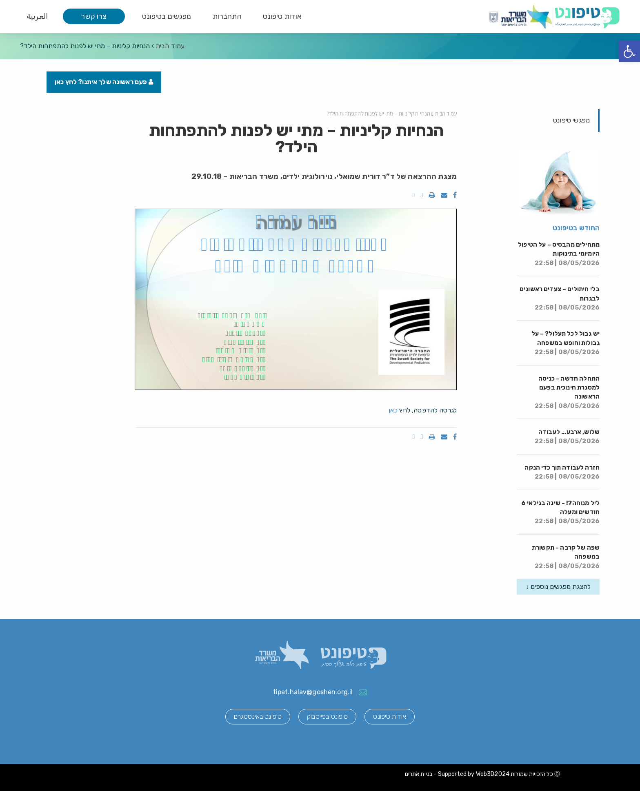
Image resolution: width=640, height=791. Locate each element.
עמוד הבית (170, 46)
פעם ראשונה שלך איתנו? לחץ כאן (104, 82)
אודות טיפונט (282, 16)
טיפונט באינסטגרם (258, 716)
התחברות (227, 16)
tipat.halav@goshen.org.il (313, 692)
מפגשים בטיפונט (166, 16)
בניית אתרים (419, 774)
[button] (629, 51)
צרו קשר (94, 16)
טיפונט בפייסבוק (327, 716)
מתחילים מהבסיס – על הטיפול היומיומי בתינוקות (559, 254)
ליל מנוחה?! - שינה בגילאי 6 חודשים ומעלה (560, 512)
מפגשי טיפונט (571, 120)
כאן (393, 410)
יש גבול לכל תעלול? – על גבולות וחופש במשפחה (565, 343)
